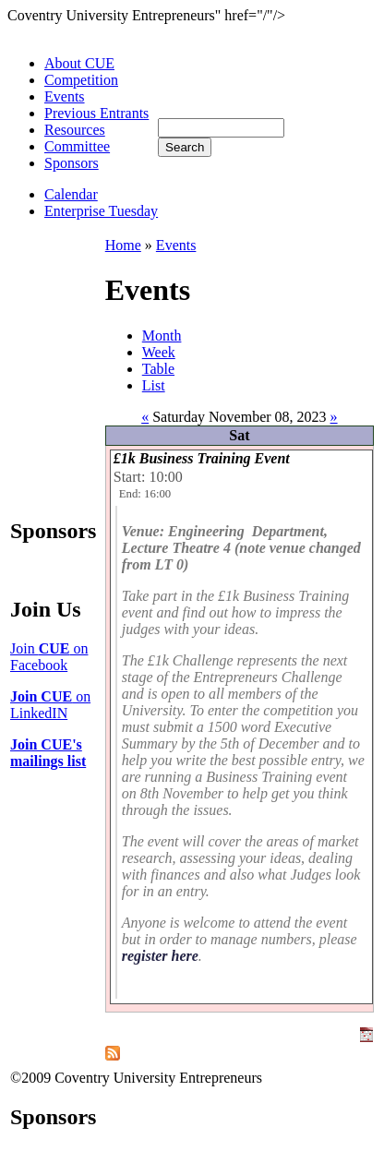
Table (158, 369)
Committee (77, 146)
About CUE (79, 63)
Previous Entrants (96, 113)
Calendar (71, 194)
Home (123, 245)
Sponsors (71, 163)
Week (158, 352)
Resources (74, 130)
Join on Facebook (49, 657)
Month (162, 335)
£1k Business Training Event (202, 458)
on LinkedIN (50, 705)
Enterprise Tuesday (101, 211)
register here (160, 956)
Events (64, 96)
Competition (81, 80)
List (153, 385)
